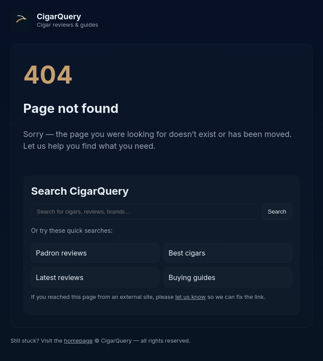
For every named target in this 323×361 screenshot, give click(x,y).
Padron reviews (61, 253)
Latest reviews (59, 277)
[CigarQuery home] (54, 21)
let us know (190, 296)
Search (277, 211)
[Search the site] (145, 211)
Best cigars (187, 253)
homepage (78, 340)
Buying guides (192, 277)
